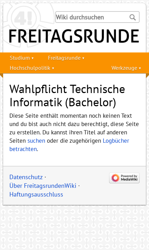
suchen (36, 140)
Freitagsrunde (64, 57)
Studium (20, 57)
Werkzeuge (124, 67)
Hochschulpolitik (30, 67)
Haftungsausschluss (36, 194)
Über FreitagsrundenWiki (42, 186)
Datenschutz (26, 177)
